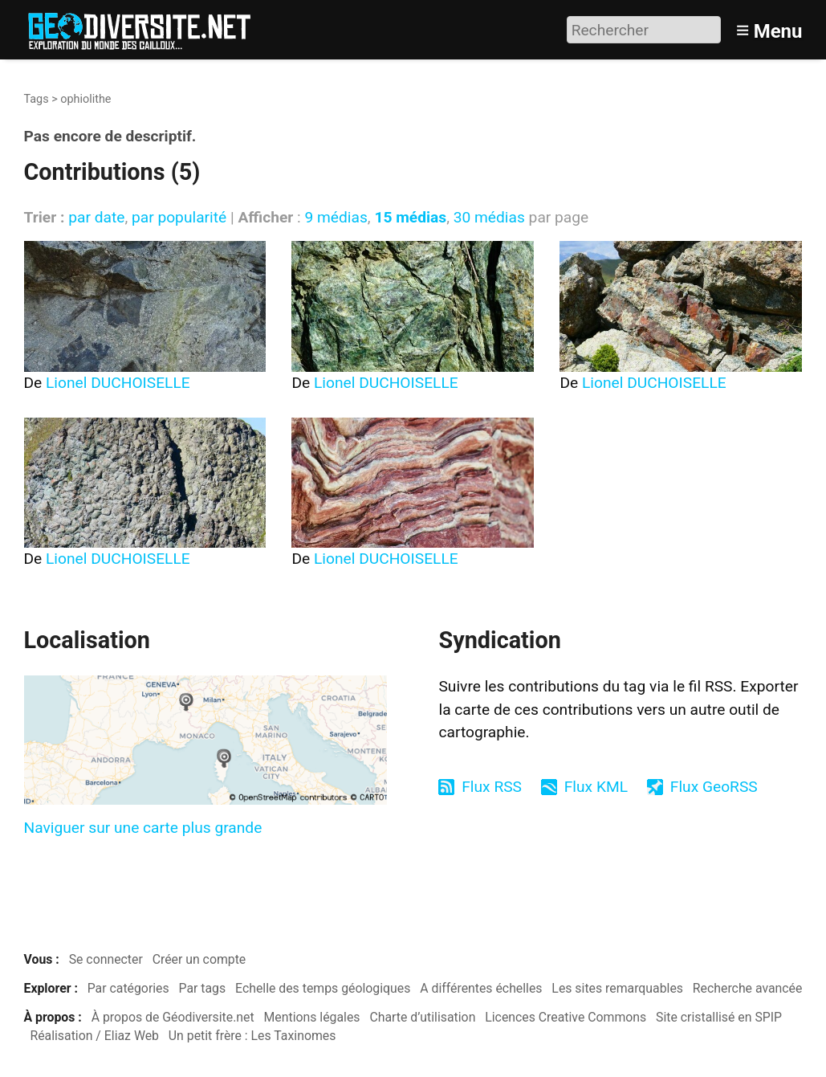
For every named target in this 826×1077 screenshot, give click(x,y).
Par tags (202, 988)
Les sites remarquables (617, 988)
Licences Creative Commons (565, 1017)
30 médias (489, 217)
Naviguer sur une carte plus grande (143, 827)
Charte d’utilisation (422, 1017)
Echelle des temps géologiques (322, 988)
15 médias (410, 217)
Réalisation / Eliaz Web (94, 1035)
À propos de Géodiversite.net (173, 1017)
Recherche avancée (748, 988)
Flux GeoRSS (714, 786)
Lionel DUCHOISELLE (118, 382)
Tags (36, 99)
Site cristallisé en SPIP (719, 1017)
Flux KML (596, 786)
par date (96, 217)
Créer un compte (199, 959)
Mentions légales (312, 1017)
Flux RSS (492, 786)
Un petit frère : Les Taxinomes (252, 1035)
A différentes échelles (481, 988)
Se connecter (106, 959)
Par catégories (128, 988)
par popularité (179, 217)
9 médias (335, 217)
